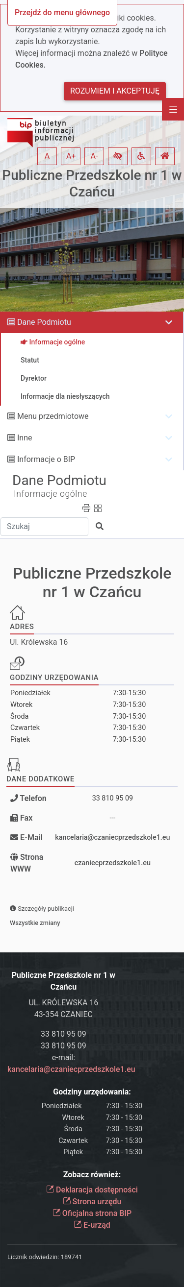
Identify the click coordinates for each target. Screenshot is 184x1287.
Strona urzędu (92, 1201)
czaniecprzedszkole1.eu (113, 863)
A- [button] (94, 156)
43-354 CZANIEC (63, 1014)
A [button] (47, 156)
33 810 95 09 (112, 798)
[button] (118, 156)
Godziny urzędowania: (92, 1091)
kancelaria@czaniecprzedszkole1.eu (112, 837)
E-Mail (31, 837)
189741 (71, 1257)
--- (112, 818)
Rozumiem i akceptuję (114, 91)
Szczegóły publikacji (42, 908)
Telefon (32, 798)
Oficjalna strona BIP (92, 1213)
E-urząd (92, 1225)
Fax (26, 818)
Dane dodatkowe (40, 779)
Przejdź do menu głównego (62, 12)
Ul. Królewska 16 (39, 642)
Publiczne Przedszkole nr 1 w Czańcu (92, 183)
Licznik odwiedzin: (33, 1257)
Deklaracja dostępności (92, 1189)
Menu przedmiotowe (53, 416)
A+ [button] (71, 156)
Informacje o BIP (46, 459)
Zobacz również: (92, 1174)
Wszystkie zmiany (35, 922)
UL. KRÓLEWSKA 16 (63, 1002)
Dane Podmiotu (44, 322)
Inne (24, 437)
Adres (22, 626)
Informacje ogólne (50, 494)
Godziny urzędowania (54, 677)
